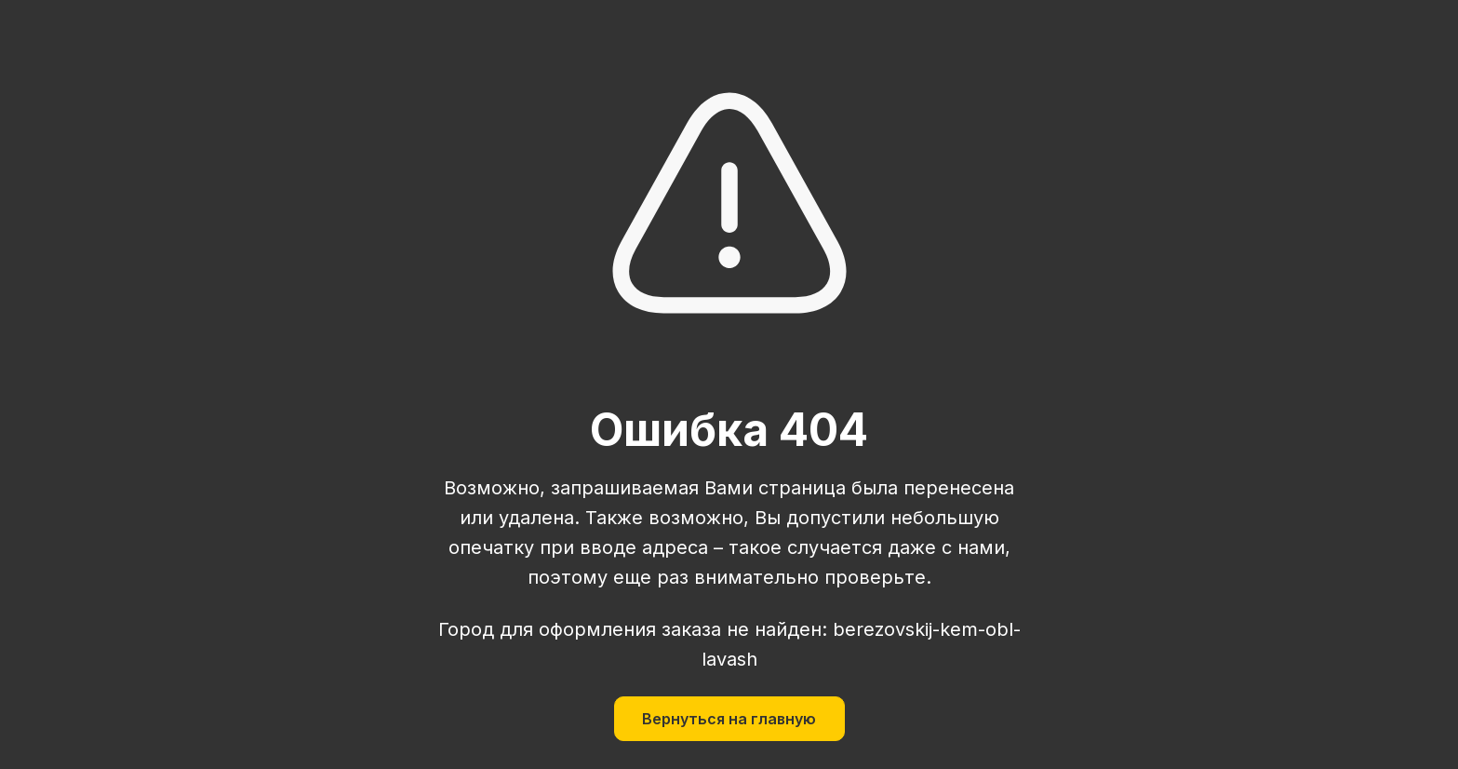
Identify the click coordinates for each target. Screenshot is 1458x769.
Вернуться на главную (729, 718)
